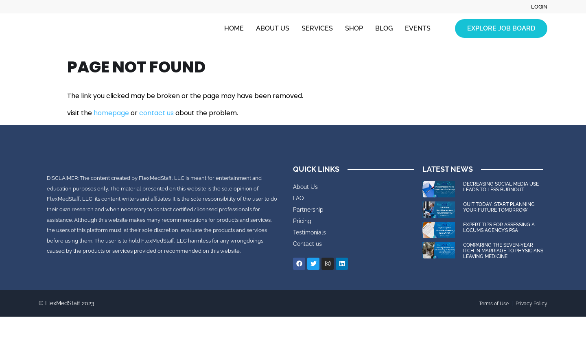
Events (418, 29)
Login (538, 7)
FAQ (298, 198)
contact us (156, 113)
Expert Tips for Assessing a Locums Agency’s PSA (499, 227)
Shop (354, 29)
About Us (272, 29)
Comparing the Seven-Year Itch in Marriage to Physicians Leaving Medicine (503, 251)
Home (234, 29)
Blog (384, 29)
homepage (111, 113)
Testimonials (309, 232)
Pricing (302, 221)
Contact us (307, 244)
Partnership (308, 209)
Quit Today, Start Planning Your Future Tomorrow (499, 207)
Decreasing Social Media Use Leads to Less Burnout (501, 187)
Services (317, 29)
